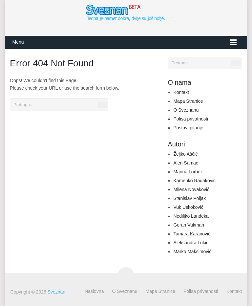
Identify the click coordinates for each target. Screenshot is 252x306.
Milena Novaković (191, 189)
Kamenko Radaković (194, 180)
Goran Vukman (188, 225)
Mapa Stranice (188, 101)
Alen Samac (185, 162)
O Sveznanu (186, 110)
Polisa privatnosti (190, 118)
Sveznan (56, 292)
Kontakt (181, 92)
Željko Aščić (185, 154)
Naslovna (94, 291)
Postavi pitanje (188, 127)
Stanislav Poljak (189, 198)
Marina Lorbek (188, 171)
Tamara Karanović (191, 233)
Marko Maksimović (192, 251)
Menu (18, 42)
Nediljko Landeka (190, 216)
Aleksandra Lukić (190, 242)
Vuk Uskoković (188, 207)
